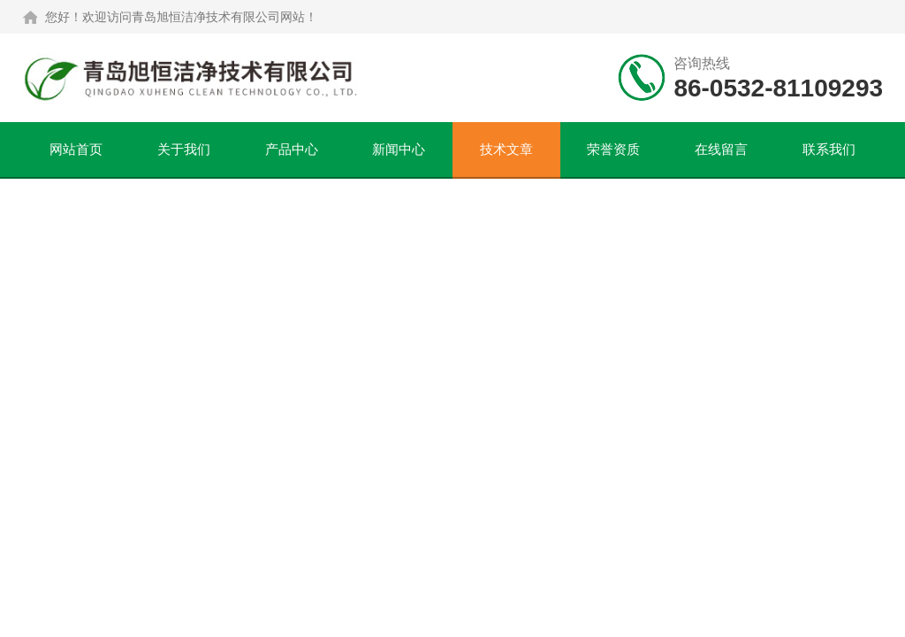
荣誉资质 (613, 149)
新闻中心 (398, 149)
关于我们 (183, 149)
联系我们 (829, 149)
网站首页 (76, 149)
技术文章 (506, 149)
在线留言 (721, 149)
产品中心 (291, 149)
